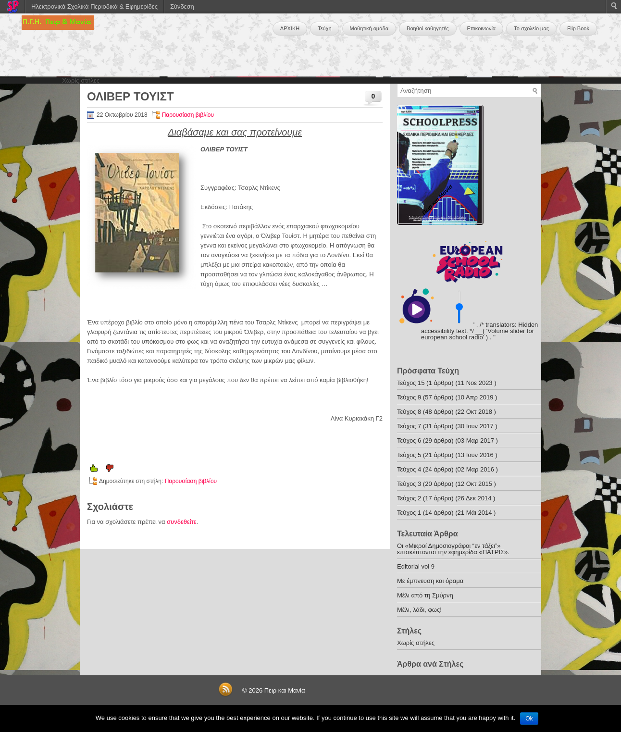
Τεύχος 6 (409, 440)
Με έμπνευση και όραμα (430, 580)
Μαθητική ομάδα (369, 28)
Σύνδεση (182, 6)
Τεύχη (324, 28)
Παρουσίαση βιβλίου (188, 115)
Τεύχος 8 (409, 411)
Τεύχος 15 (410, 382)
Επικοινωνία (481, 28)
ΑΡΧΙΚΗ (289, 28)
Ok (529, 718)
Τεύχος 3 (409, 483)
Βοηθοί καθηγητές (427, 28)
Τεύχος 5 (409, 455)
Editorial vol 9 (416, 566)
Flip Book (578, 28)
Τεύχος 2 (409, 498)
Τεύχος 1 (409, 512)
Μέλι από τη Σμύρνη (425, 595)
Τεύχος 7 (409, 426)
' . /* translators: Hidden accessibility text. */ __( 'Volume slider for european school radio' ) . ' (479, 331)
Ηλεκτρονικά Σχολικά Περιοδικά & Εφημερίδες (94, 6)
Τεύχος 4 (409, 469)
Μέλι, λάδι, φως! (419, 609)
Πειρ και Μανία (284, 690)
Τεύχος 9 (409, 397)
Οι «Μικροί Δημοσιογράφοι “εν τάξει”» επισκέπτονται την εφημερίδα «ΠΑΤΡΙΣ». (453, 549)
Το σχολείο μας (531, 28)
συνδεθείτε (182, 521)
